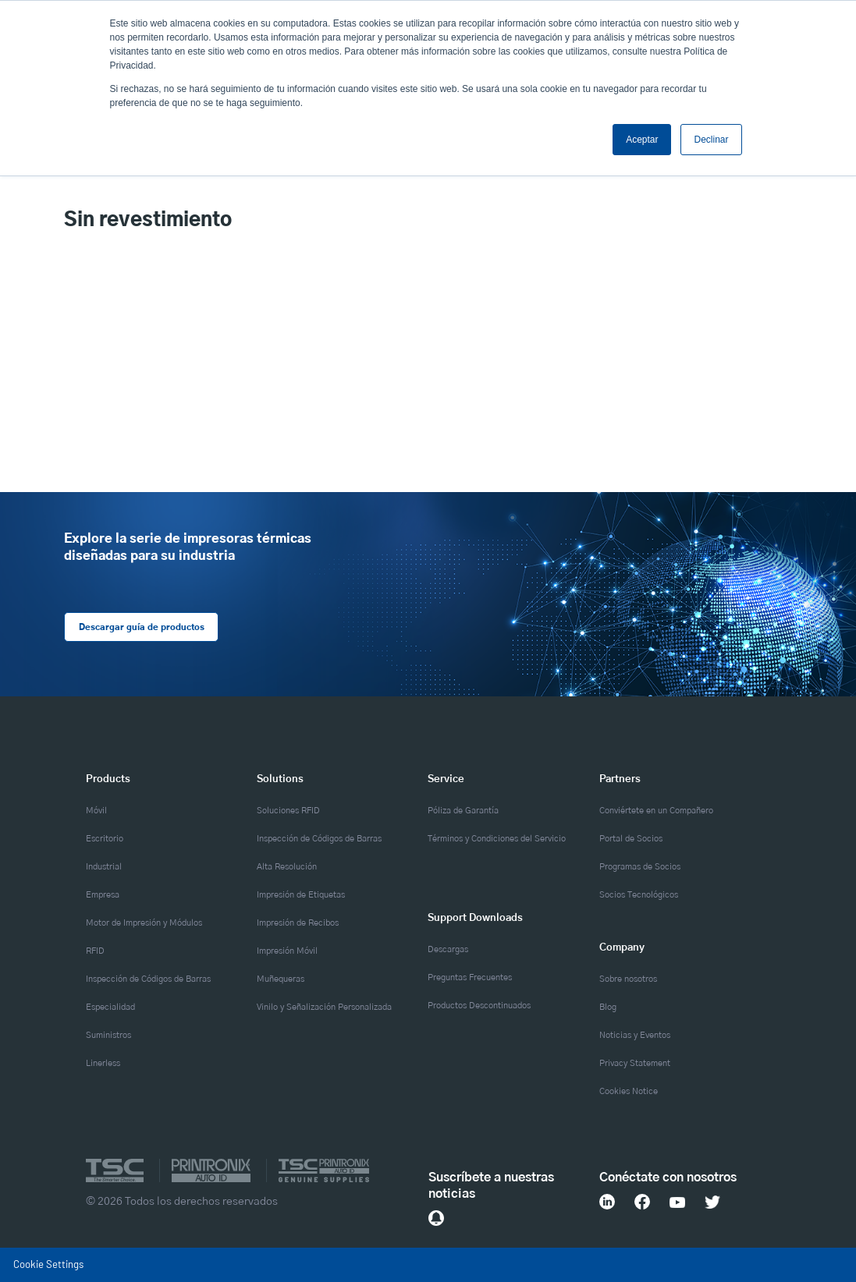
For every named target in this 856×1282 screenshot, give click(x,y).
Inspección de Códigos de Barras (148, 979)
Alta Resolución (287, 866)
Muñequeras (280, 979)
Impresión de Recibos (298, 923)
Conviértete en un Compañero (656, 810)
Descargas (448, 949)
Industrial (104, 866)
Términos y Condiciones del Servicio (497, 838)
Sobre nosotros (628, 979)
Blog (607, 1007)
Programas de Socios (639, 866)
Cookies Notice (628, 1091)
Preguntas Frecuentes (470, 977)
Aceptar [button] (642, 139)
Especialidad (110, 1007)
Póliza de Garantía (463, 810)
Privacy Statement (634, 1063)
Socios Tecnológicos (638, 895)
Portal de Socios (630, 838)
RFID (95, 951)
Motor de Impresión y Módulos (144, 923)
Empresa (102, 895)
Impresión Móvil (287, 951)
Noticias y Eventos (634, 1035)
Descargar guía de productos (141, 627)
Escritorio (104, 838)
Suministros (108, 1035)
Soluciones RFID (288, 810)
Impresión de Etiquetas (301, 895)
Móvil (96, 810)
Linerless (103, 1063)
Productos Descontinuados (479, 1005)
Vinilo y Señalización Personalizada (324, 1007)
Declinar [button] (711, 139)
